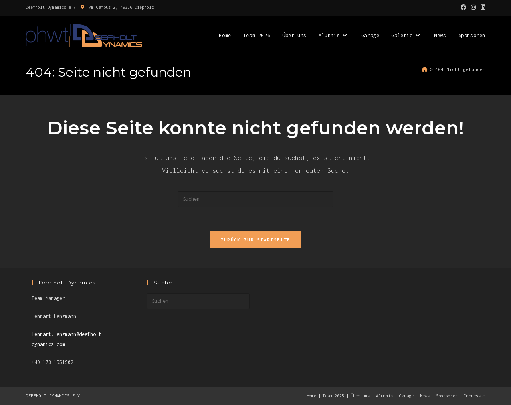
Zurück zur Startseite (255, 239)
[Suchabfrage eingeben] (255, 199)
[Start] (425, 69)
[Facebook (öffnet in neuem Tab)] (463, 8)
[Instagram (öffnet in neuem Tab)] (473, 8)
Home (311, 395)
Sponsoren (447, 395)
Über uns (360, 395)
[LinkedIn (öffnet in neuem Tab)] (481, 8)
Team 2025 (333, 395)
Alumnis (384, 395)
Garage (406, 395)
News (425, 395)
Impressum (474, 395)
